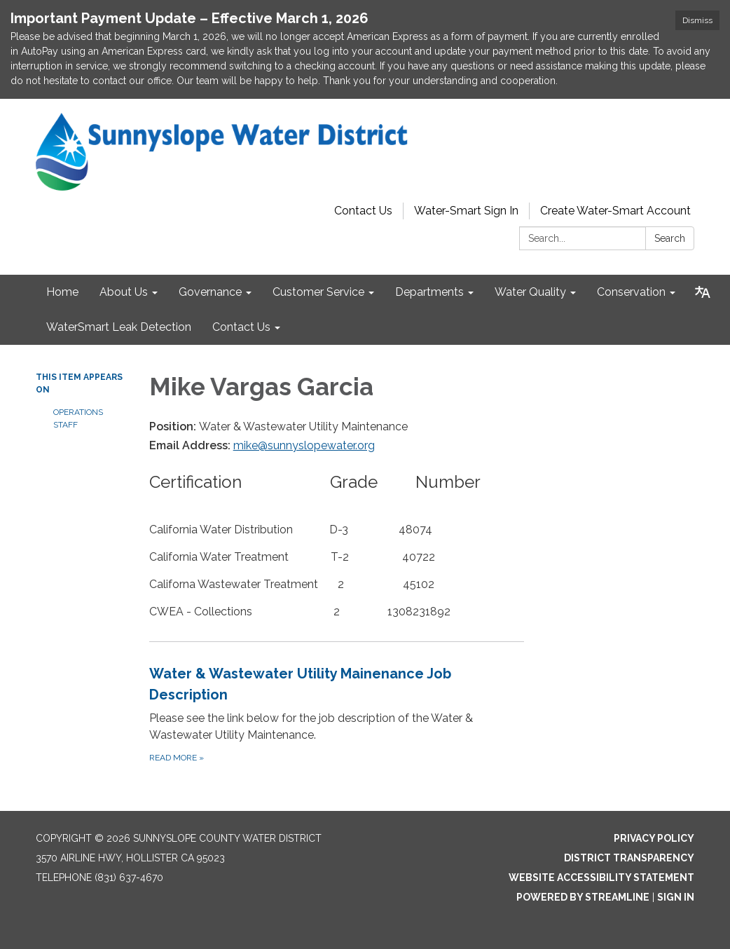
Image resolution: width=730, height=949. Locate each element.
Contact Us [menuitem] (241, 327)
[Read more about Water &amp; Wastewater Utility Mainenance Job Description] (337, 713)
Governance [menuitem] (210, 292)
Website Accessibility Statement (601, 877)
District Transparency (629, 857)
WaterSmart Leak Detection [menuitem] (118, 327)
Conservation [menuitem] (631, 292)
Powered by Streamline (582, 897)
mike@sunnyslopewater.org (304, 445)
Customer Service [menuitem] (318, 292)
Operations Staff (78, 418)
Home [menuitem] (62, 292)
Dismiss (697, 20)
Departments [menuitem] (429, 292)
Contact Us (363, 210)
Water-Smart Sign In (466, 210)
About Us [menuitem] (123, 292)
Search (669, 238)
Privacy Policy (654, 838)
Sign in (675, 897)
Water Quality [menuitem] (530, 292)
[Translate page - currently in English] (702, 292)
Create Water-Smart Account (615, 210)
